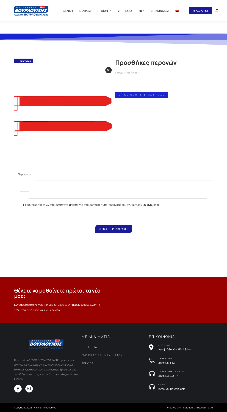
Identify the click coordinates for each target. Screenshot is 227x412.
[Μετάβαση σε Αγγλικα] (177, 10)
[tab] (24, 174)
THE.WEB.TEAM (204, 407)
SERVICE (88, 363)
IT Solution (186, 407)
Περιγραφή (25, 174)
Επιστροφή (24, 61)
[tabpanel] (113, 210)
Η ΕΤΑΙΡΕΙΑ (89, 347)
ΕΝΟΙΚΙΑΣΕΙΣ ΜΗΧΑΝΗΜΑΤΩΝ (102, 355)
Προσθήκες (131, 72)
